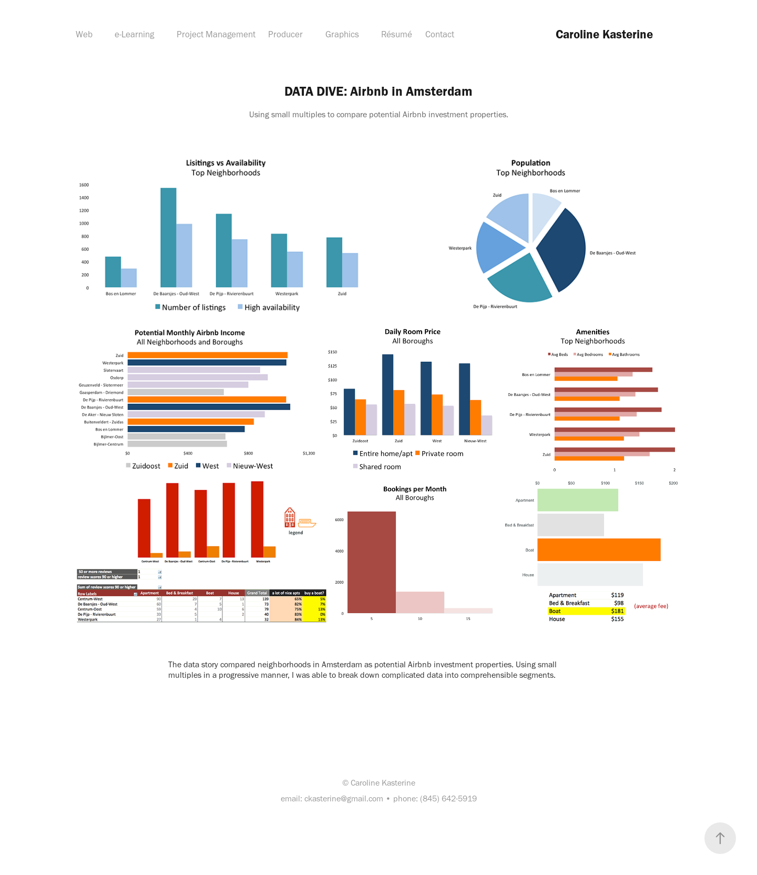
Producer (285, 34)
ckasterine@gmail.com (343, 798)
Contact (439, 34)
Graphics (342, 34)
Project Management (216, 34)
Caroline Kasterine (604, 34)
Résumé (396, 34)
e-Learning (134, 34)
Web (84, 34)
